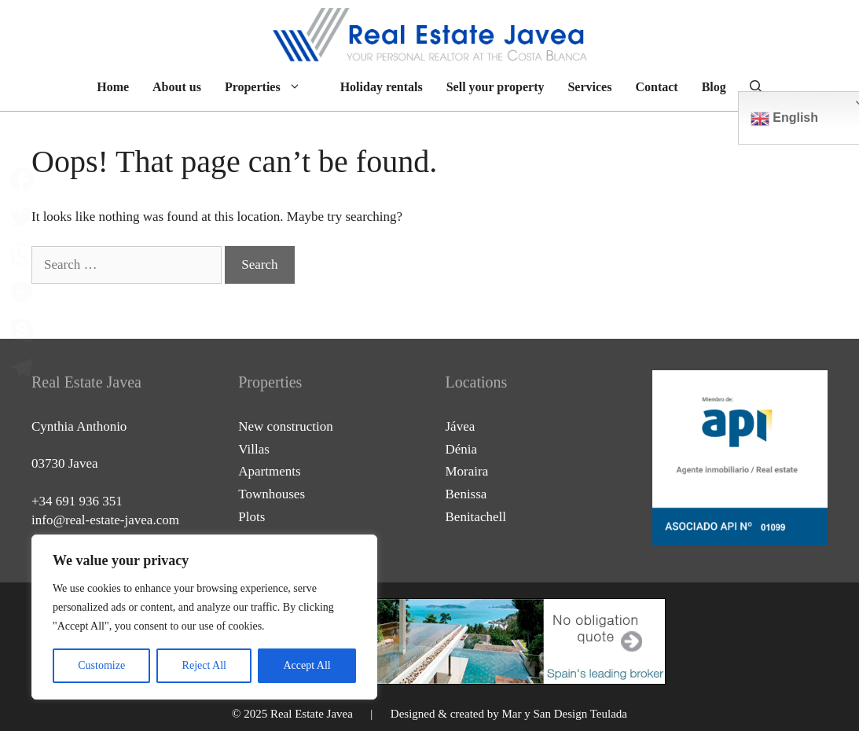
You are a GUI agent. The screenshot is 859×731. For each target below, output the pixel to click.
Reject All (204, 665)
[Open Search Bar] (756, 87)
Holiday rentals (381, 87)
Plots (251, 516)
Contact (656, 87)
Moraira (467, 471)
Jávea (460, 426)
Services (589, 87)
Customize (101, 665)
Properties (271, 87)
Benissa (466, 494)
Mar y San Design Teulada (563, 713)
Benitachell (476, 516)
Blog (714, 87)
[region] (204, 617)
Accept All (306, 665)
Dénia (462, 449)
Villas (254, 449)
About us (176, 87)
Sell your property (495, 87)
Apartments (269, 471)
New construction (285, 426)
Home (113, 87)
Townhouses (271, 494)
